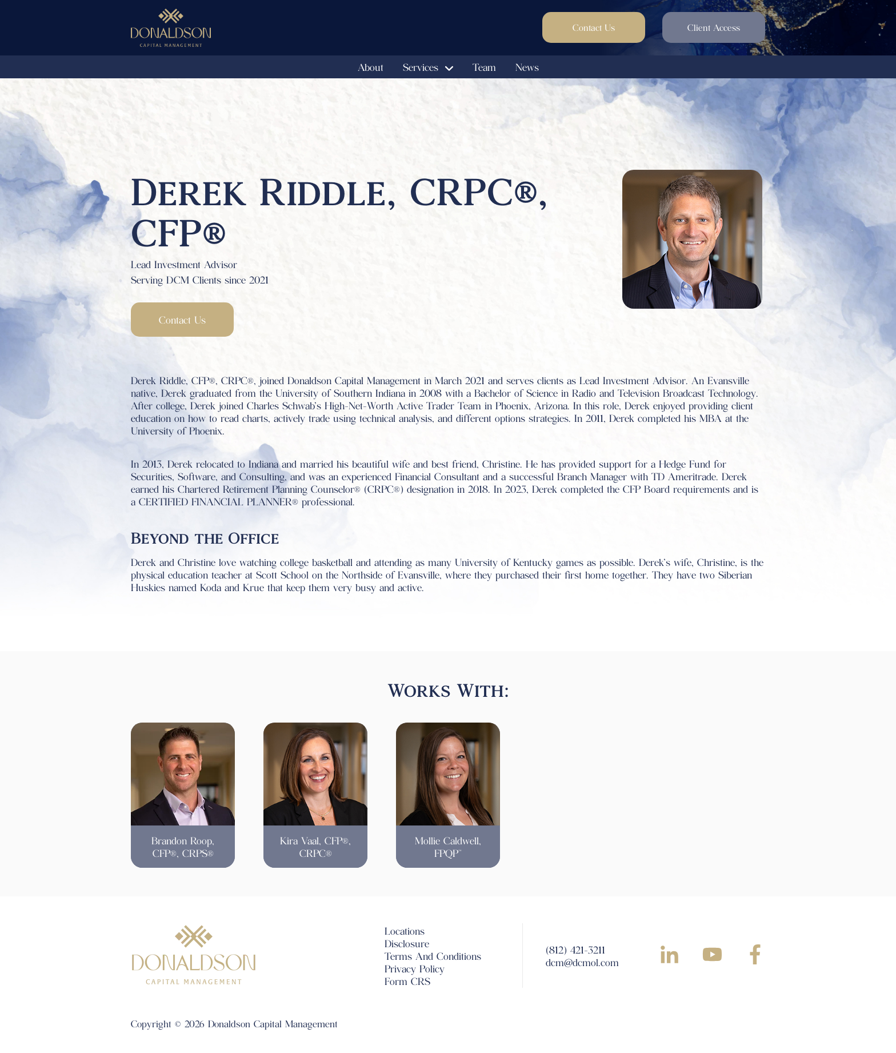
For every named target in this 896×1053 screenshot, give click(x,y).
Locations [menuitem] (405, 931)
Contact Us (594, 27)
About (370, 67)
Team (484, 67)
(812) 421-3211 (575, 949)
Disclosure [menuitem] (407, 943)
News (527, 67)
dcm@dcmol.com (582, 962)
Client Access (713, 27)
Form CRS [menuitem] (407, 981)
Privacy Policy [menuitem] (415, 968)
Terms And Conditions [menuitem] (433, 956)
